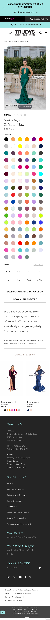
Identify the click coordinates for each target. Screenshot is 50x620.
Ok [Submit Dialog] (3, 612)
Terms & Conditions (13, 597)
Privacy (28, 593)
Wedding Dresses (16, 489)
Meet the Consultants (18, 512)
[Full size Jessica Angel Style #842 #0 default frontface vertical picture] (25, 78)
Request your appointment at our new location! (25, 5)
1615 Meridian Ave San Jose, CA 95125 (25, 12)
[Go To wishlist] (10, 32)
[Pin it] (21, 115)
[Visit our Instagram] (8, 577)
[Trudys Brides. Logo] (25, 33)
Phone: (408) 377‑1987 (16, 446)
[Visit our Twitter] (14, 577)
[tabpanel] (25, 78)
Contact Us (13, 507)
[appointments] (25, 25)
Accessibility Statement (19, 524)
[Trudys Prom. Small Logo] (12, 18)
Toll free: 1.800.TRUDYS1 (17, 449)
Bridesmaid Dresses (17, 495)
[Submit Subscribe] (40, 568)
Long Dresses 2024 (23, 42)
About (10, 483)
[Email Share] (25, 115)
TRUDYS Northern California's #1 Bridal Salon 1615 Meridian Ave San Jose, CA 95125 (22, 436)
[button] (46, 33)
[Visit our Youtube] (20, 577)
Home (5, 42)
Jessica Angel (13, 42)
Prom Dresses (14, 501)
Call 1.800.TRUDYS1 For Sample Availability (25, 292)
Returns (8, 593)
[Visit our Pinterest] (30, 577)
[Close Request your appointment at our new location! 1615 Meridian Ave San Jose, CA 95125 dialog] (3, 8)
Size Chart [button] (38, 265)
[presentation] (11, 378)
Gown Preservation (17, 518)
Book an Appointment (25, 299)
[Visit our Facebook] (25, 577)
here (27, 617)
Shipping (18, 593)
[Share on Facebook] (14, 115)
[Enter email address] (24, 568)
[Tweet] (18, 115)
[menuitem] (12, 18)
